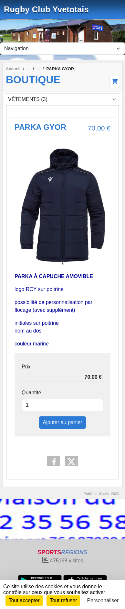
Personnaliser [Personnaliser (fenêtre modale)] (103, 600)
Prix (26, 366)
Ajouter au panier (62, 422)
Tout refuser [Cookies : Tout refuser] (63, 600)
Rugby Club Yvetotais (46, 9)
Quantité (31, 392)
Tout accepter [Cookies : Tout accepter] (24, 600)
